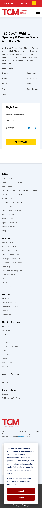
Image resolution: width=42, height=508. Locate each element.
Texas (4, 359)
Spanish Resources (9, 223)
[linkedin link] (19, 505)
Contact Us (6, 315)
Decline (21, 498)
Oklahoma (6, 354)
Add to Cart (21, 142)
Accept (21, 491)
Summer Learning (9, 227)
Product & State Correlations (13, 255)
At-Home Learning (9, 186)
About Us (6, 294)
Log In (4, 378)
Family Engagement (9, 246)
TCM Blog (6, 267)
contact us (22, 437)
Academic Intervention (10, 242)
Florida (5, 338)
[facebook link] (15, 505)
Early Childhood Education (12, 194)
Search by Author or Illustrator (13, 287)
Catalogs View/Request (11, 259)
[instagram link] (24, 505)
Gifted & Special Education (12, 202)
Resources (6, 238)
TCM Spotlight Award (10, 306)
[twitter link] (28, 505)
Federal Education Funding (12, 250)
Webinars (5, 279)
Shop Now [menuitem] (23, 3)
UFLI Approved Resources (12, 283)
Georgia (5, 334)
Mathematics (7, 206)
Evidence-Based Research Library (14, 263)
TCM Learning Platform (11, 398)
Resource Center (8, 275)
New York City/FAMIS (10, 346)
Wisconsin (6, 367)
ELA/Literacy (7, 178)
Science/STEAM (8, 215)
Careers (5, 311)
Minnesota (6, 342)
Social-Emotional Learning (12, 182)
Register (5, 382)
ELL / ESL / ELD (8, 198)
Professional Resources (11, 211)
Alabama (5, 326)
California (6, 330)
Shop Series (6, 231)
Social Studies (7, 219)
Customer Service (9, 302)
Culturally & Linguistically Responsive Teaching (20, 190)
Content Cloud (7, 394)
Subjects (5, 174)
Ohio (4, 350)
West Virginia (7, 363)
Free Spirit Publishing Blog (12, 271)
